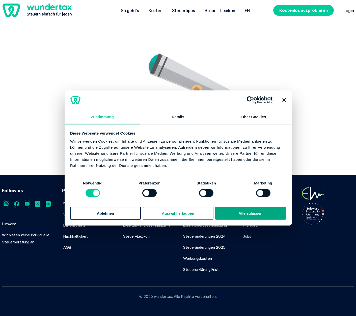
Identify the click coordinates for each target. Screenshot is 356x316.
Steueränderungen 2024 (204, 236)
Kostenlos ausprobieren (303, 10)
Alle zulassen (250, 213)
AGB (67, 247)
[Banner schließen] (284, 100)
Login (348, 10)
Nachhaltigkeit (75, 236)
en (247, 10)
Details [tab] (178, 117)
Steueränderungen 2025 (204, 247)
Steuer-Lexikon (220, 10)
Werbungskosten (197, 258)
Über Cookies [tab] (253, 117)
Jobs (247, 236)
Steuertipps (183, 10)
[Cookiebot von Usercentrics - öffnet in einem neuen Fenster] (250, 100)
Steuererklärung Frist (201, 269)
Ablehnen (105, 213)
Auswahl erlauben (178, 213)
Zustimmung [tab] (102, 117)
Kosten (155, 10)
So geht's (130, 10)
